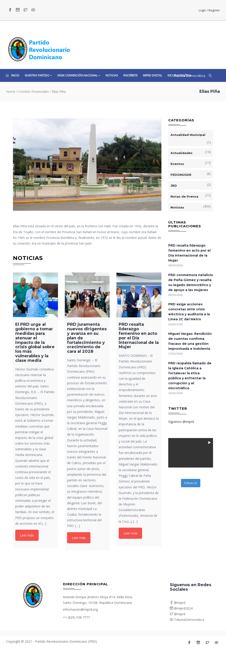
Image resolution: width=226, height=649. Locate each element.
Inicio (15, 75)
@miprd (177, 602)
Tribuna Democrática (189, 75)
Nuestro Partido (38, 75)
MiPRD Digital (152, 75)
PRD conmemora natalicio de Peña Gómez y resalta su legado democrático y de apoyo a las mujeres (190, 282)
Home (10, 91)
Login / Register (209, 10)
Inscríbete (130, 75)
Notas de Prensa (184, 196)
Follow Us (190, 483)
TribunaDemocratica (187, 619)
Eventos (177, 164)
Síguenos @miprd (181, 421)
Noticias (111, 75)
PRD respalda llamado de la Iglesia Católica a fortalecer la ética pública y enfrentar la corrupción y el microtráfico (189, 375)
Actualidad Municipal (188, 135)
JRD (174, 185)
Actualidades (182, 153)
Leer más (27, 535)
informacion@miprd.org (80, 609)
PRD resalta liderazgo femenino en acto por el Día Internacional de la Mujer (189, 252)
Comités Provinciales (33, 91)
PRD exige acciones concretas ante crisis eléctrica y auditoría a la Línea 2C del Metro (189, 311)
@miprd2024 (181, 608)
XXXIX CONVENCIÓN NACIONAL (78, 75)
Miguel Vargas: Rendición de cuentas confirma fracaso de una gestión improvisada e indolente (190, 341)
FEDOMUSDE (181, 174)
